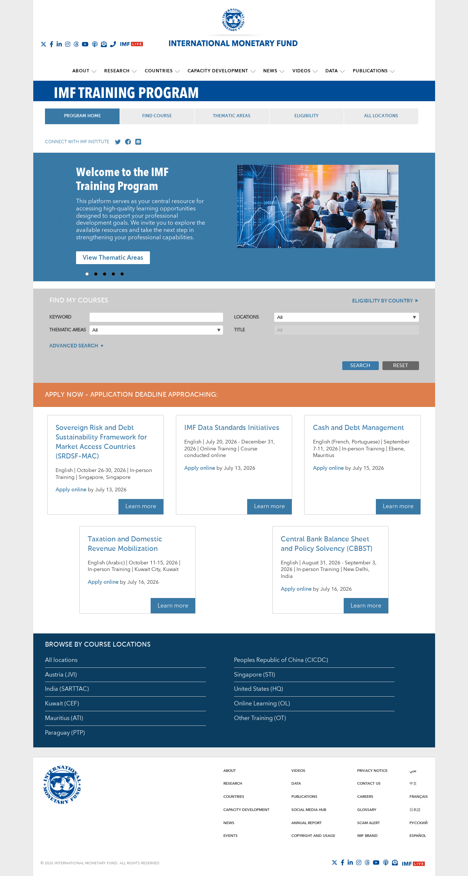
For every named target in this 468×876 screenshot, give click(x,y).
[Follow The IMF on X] (43, 44)
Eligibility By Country (382, 300)
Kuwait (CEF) (62, 703)
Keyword (60, 317)
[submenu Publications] (388, 71)
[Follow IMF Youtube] (85, 44)
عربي (413, 770)
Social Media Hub (308, 809)
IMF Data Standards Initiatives (231, 427)
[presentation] (318, 209)
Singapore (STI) (254, 674)
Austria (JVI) (61, 674)
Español (418, 835)
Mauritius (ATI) (64, 718)
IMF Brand (367, 835)
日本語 (415, 809)
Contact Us (369, 783)
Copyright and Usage (313, 835)
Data (329, 71)
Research (119, 71)
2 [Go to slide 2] (98, 274)
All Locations (385, 116)
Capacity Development (218, 71)
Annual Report (306, 822)
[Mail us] (136, 141)
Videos (300, 71)
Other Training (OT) (260, 718)
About (84, 71)
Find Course (158, 116)
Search (360, 365)
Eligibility (310, 116)
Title (239, 330)
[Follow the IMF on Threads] (76, 44)
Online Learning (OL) (262, 703)
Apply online (71, 490)
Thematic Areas (234, 116)
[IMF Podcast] (95, 44)
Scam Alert (368, 822)
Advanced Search (73, 345)
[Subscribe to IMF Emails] (104, 44)
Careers (365, 796)
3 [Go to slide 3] (107, 274)
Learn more (140, 506)
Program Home (82, 116)
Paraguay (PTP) (65, 732)
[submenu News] (281, 71)
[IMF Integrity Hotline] (113, 44)
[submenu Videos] (313, 71)
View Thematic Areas (113, 257)
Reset (400, 365)
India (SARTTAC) (67, 689)
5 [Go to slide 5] (125, 274)
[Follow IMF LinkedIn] (59, 44)
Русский (419, 822)
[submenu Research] (136, 71)
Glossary (366, 809)
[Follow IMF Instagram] (67, 44)
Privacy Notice (372, 770)
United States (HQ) (258, 689)
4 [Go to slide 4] (116, 274)
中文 (413, 783)
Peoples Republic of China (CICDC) (281, 660)
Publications (366, 71)
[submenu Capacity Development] (253, 71)
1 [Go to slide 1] (90, 274)
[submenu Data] (339, 71)
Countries (160, 71)
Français (419, 796)
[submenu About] (97, 71)
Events (230, 835)
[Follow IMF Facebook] (51, 44)
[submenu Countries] (178, 71)
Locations (246, 317)
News (270, 71)
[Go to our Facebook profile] (126, 141)
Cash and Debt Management (358, 427)
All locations (61, 660)
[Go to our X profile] (116, 141)
